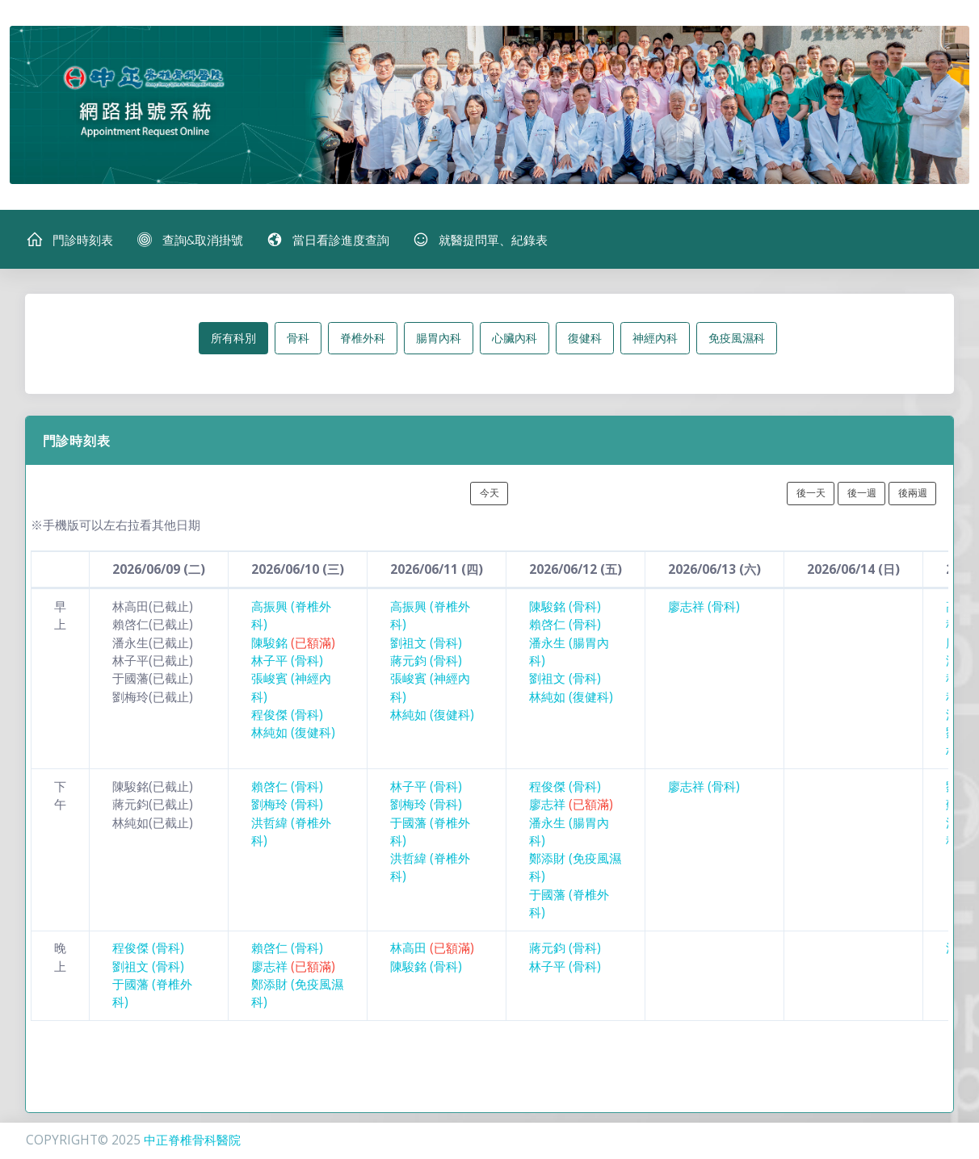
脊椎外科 (362, 337)
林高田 (432, 947)
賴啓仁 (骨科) (565, 624)
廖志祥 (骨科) (704, 606)
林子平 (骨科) (287, 660)
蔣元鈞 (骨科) (426, 660)
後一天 (811, 493)
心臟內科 (514, 337)
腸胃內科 (438, 337)
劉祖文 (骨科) (426, 642)
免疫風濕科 (736, 337)
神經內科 (655, 337)
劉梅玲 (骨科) (287, 804)
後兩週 (912, 493)
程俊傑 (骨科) (287, 714)
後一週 (861, 493)
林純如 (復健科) (293, 732)
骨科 (298, 337)
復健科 (585, 337)
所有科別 (233, 337)
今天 (489, 493)
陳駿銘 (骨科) (565, 606)
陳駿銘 (293, 642)
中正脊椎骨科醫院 (192, 1140)
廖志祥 (571, 804)
